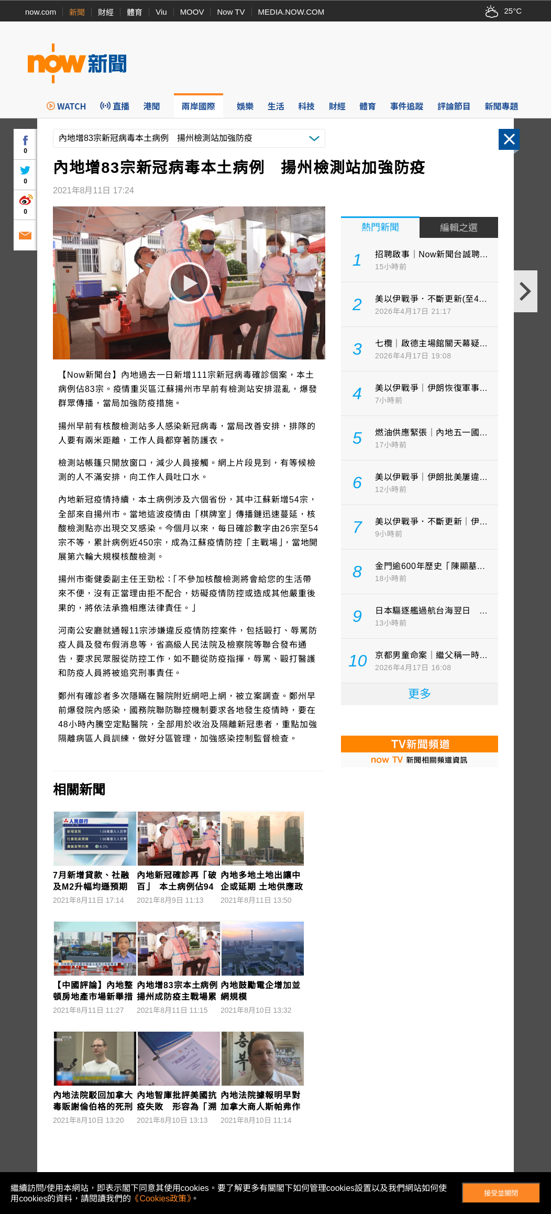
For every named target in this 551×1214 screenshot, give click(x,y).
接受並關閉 (501, 1193)
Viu (161, 11)
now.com (40, 11)
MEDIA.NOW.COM (291, 11)
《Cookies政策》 (161, 1198)
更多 (419, 694)
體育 (134, 12)
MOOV (192, 11)
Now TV (231, 11)
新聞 (77, 12)
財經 (106, 12)
